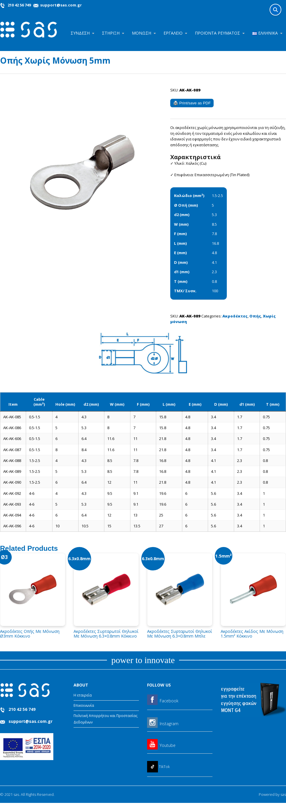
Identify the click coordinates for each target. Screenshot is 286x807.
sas (283, 794)
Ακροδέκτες (235, 316)
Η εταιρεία (83, 695)
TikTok (164, 766)
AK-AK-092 (12, 493)
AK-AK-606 (12, 438)
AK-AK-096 (12, 526)
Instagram (169, 723)
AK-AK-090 (12, 482)
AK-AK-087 (12, 449)
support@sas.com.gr (60, 5)
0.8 (214, 281)
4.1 (214, 262)
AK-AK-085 (12, 416)
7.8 (214, 233)
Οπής (255, 316)
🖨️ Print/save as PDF (192, 103)
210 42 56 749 (19, 5)
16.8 (215, 243)
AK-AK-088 (12, 460)
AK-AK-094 (12, 515)
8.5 (214, 224)
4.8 (214, 252)
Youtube (168, 745)
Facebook (169, 701)
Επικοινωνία (84, 705)
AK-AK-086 (12, 427)
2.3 (214, 271)
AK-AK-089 (12, 471)
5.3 (214, 214)
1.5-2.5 (217, 195)
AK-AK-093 (12, 504)
